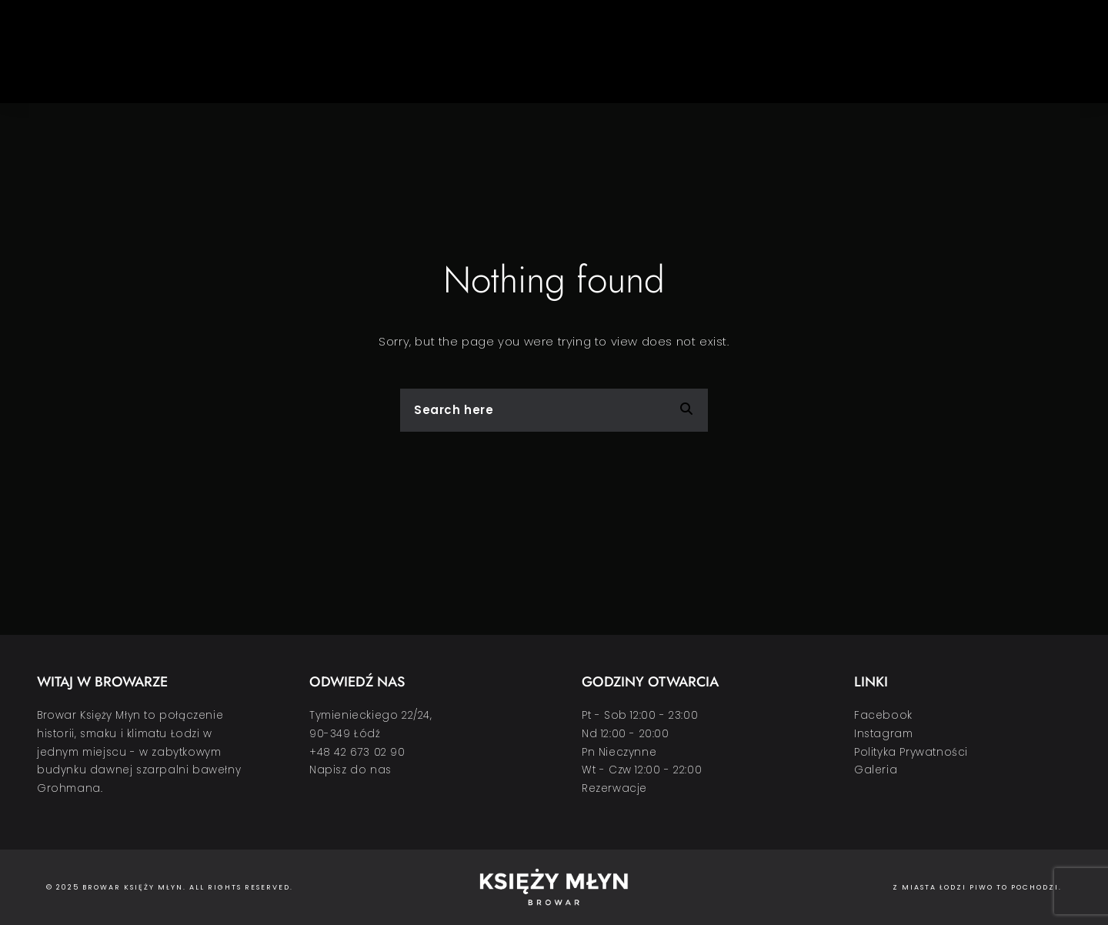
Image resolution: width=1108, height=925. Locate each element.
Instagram (883, 733)
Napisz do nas (350, 770)
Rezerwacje (614, 788)
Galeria (875, 770)
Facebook (883, 715)
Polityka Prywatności (911, 752)
